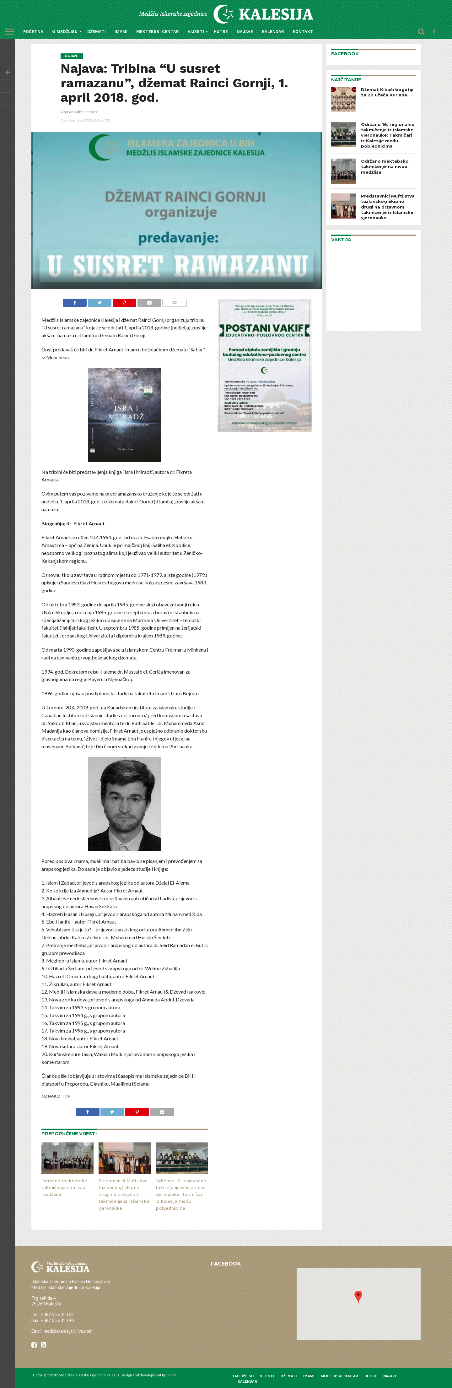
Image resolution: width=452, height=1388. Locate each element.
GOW (171, 1375)
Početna (33, 31)
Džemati (96, 31)
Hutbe (221, 31)
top (66, 1096)
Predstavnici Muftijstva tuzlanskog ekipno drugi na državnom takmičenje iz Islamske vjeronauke (124, 1194)
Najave (245, 31)
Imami (121, 31)
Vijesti (196, 31)
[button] (358, 1297)
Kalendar (273, 31)
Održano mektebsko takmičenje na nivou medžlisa (64, 1187)
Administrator (86, 111)
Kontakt (303, 31)
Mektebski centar (157, 31)
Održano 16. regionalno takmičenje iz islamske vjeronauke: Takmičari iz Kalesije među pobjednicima (181, 1194)
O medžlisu (65, 31)
